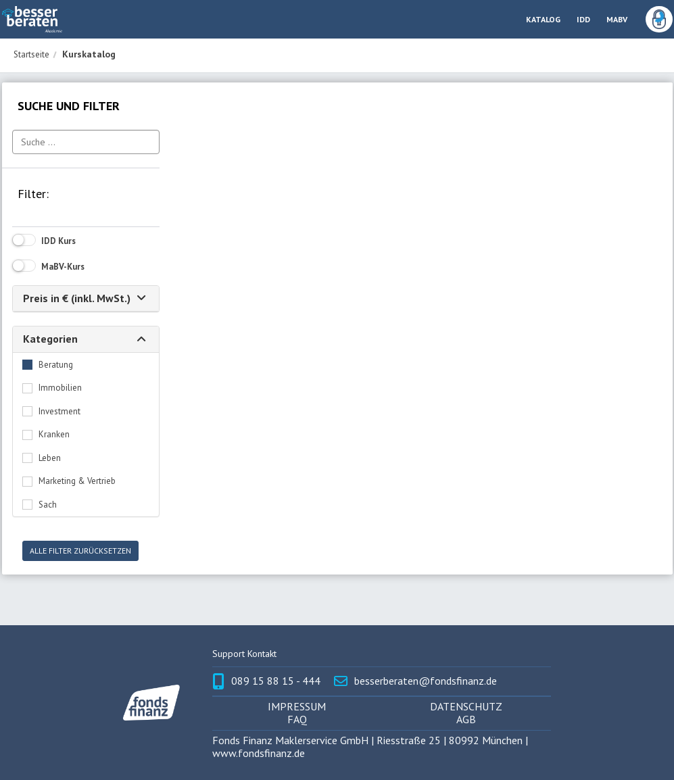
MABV (616, 19)
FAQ (297, 719)
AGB (466, 719)
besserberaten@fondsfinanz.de (425, 681)
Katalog (543, 19)
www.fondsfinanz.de (258, 753)
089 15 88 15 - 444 (275, 681)
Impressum (297, 706)
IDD (583, 19)
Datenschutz (466, 706)
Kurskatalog (89, 54)
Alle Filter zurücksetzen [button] (80, 550)
